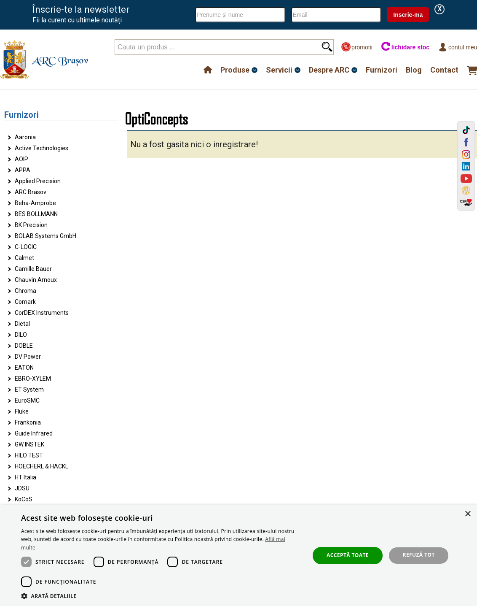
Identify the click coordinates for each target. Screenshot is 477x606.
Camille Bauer (33, 268)
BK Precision (31, 225)
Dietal (22, 323)
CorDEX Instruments (42, 312)
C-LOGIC (26, 246)
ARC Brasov (30, 192)
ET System (29, 389)
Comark (25, 301)
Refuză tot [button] (419, 554)
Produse (234, 69)
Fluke (22, 411)
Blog (414, 69)
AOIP (21, 159)
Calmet (24, 257)
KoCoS (23, 499)
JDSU (22, 488)
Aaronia (25, 137)
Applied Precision (38, 181)
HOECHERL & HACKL (41, 466)
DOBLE (24, 345)
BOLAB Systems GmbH (45, 236)
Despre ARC (329, 69)
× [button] (467, 514)
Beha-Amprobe (35, 203)
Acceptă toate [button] (348, 555)
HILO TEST (29, 455)
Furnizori (381, 69)
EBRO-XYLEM (33, 378)
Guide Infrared (34, 433)
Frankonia (28, 422)
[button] (161, 596)
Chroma (25, 290)
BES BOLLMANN (36, 214)
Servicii (279, 69)
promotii (356, 47)
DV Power (28, 356)
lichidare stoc (405, 47)
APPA (22, 170)
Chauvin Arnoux (36, 279)
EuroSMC (27, 400)
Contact (444, 69)
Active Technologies (41, 148)
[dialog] (238, 555)
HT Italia (25, 477)
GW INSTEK (29, 444)
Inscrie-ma (408, 14)
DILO (21, 334)
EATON (24, 367)
